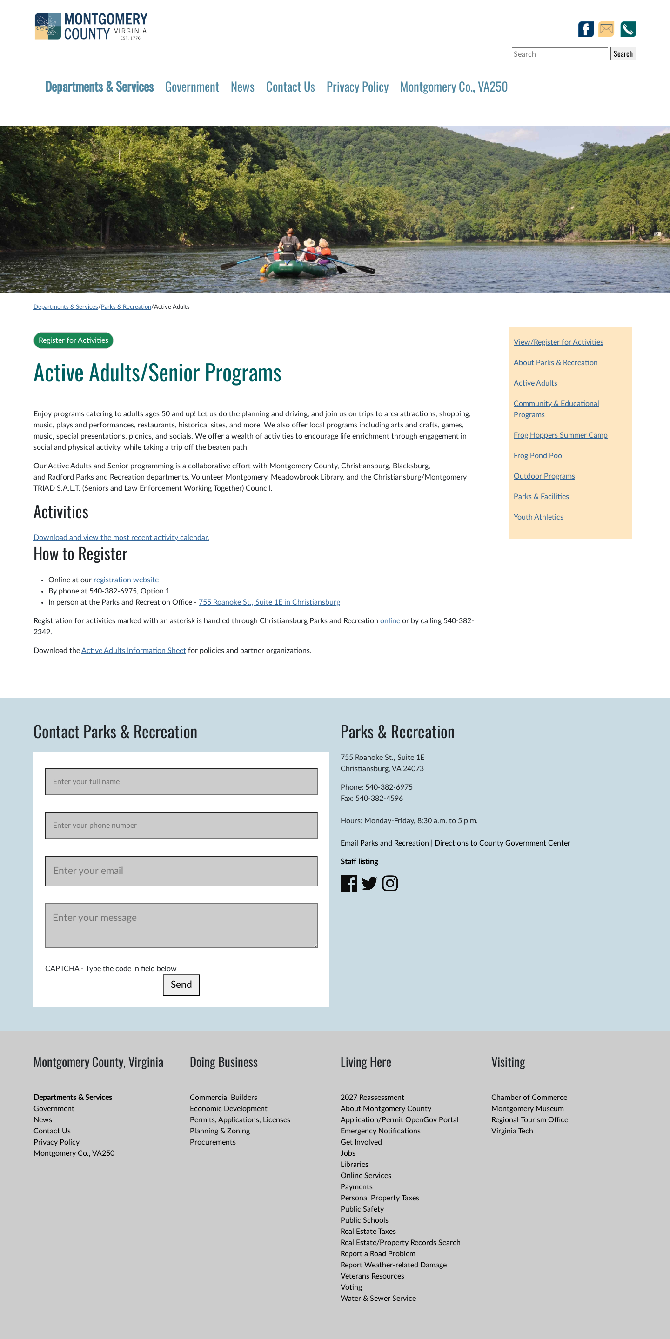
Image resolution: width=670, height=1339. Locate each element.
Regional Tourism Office (529, 1120)
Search (623, 53)
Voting (351, 1287)
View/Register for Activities (558, 342)
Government (192, 86)
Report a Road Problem (378, 1254)
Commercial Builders (223, 1097)
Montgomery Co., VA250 (454, 86)
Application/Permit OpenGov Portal (400, 1120)
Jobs (348, 1153)
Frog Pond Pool (539, 456)
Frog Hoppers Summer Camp (561, 435)
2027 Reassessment (372, 1097)
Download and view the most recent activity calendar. (121, 537)
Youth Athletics (538, 517)
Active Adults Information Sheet (133, 650)
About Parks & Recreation (556, 362)
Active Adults (535, 383)
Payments (357, 1187)
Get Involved (361, 1142)
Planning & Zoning (220, 1131)
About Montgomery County (386, 1109)
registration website (126, 580)
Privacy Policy (358, 86)
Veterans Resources (372, 1276)
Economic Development (229, 1109)
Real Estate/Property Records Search (401, 1242)
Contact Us (290, 86)
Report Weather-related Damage (394, 1265)
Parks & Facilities (541, 496)
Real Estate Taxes (368, 1231)
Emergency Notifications (381, 1131)
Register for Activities (73, 340)
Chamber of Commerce (529, 1097)
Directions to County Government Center (502, 843)
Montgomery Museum (527, 1109)
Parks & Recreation (126, 307)
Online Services (366, 1175)
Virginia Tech (512, 1131)
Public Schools (365, 1220)
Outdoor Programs (544, 476)
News (243, 86)
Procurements (213, 1142)
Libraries (354, 1164)
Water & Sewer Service (378, 1298)
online (390, 621)
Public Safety (362, 1209)
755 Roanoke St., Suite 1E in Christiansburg (269, 602)
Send (181, 985)
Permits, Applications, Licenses (240, 1120)
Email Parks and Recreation (385, 843)
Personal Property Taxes (380, 1198)
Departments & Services (99, 86)
